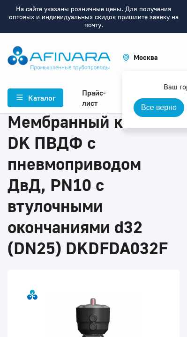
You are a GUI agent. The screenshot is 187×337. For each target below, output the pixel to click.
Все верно (159, 107)
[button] (140, 57)
